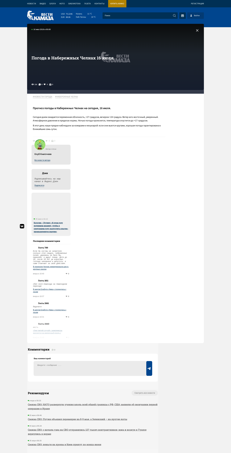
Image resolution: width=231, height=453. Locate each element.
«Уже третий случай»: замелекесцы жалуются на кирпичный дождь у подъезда (176, 271)
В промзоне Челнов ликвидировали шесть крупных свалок (179, 207)
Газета (87, 3)
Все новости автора (171, 100)
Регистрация (197, 3)
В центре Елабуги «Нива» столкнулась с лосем (178, 230)
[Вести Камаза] (40, 15)
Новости (31, 3)
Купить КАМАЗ (117, 3)
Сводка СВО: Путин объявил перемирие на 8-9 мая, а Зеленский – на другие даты (76, 362)
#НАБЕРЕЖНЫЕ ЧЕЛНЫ (68, 96)
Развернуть (115, 433)
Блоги (53, 3)
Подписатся (168, 125)
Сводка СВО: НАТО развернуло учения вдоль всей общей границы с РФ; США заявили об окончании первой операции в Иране (80, 349)
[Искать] (174, 15)
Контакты (99, 3)
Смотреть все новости (124, 335)
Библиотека (74, 3)
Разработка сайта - (192, 445)
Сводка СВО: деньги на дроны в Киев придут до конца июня (63, 387)
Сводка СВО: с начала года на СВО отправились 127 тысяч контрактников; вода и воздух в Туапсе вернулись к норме (82, 374)
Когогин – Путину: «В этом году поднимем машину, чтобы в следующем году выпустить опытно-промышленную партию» (180, 167)
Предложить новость (175, 345)
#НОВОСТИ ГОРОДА (44, 96)
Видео (43, 3)
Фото (62, 3)
